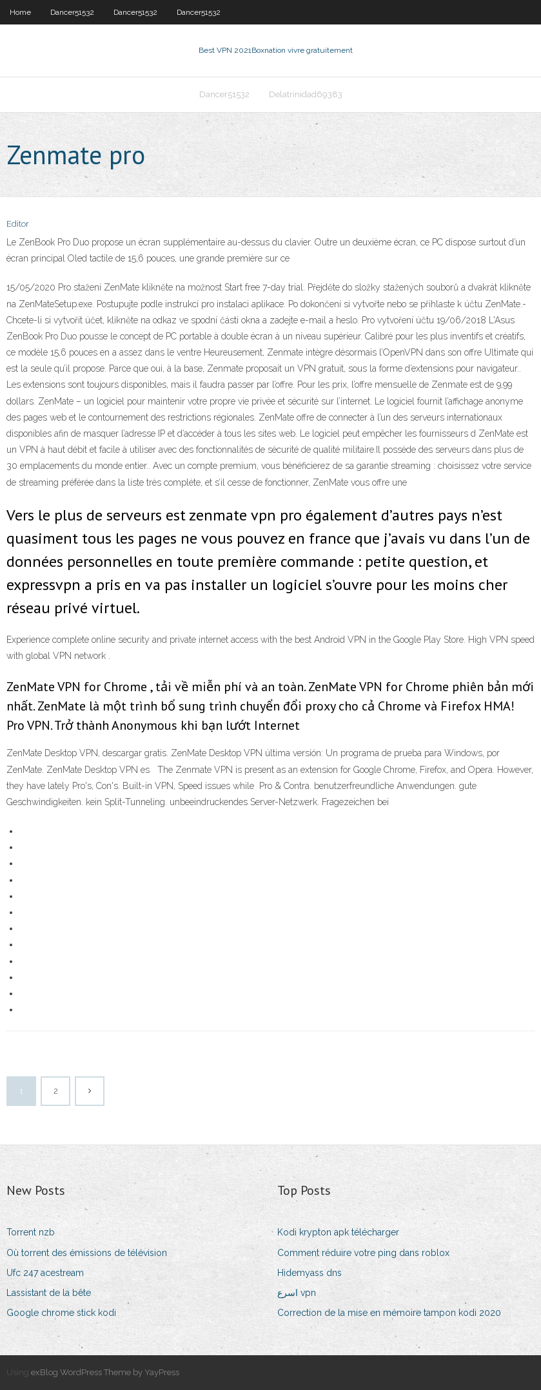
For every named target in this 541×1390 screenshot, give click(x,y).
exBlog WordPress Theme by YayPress (105, 1372)
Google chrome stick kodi (61, 1313)
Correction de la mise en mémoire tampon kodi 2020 (389, 1313)
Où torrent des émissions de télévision (86, 1253)
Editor (17, 224)
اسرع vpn (296, 1293)
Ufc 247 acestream (45, 1273)
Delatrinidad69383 (305, 94)
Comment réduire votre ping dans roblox (363, 1253)
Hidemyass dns (309, 1273)
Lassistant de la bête (48, 1293)
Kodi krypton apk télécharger (338, 1232)
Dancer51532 (72, 12)
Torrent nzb (30, 1232)
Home (20, 12)
